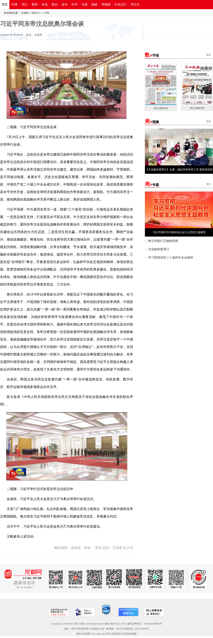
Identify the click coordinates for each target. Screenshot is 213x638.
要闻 (35, 4)
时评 (75, 4)
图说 (55, 4)
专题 (85, 4)
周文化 (134, 4)
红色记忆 (120, 4)
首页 (5, 4)
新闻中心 (36, 13)
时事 (15, 4)
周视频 (106, 4)
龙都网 (24, 13)
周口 (25, 4)
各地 (45, 4)
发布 (65, 4)
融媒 (95, 4)
